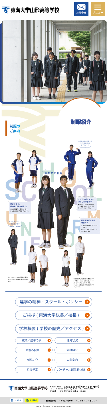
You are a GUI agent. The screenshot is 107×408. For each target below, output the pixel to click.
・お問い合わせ (66, 400)
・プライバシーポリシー (87, 400)
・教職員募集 (50, 400)
